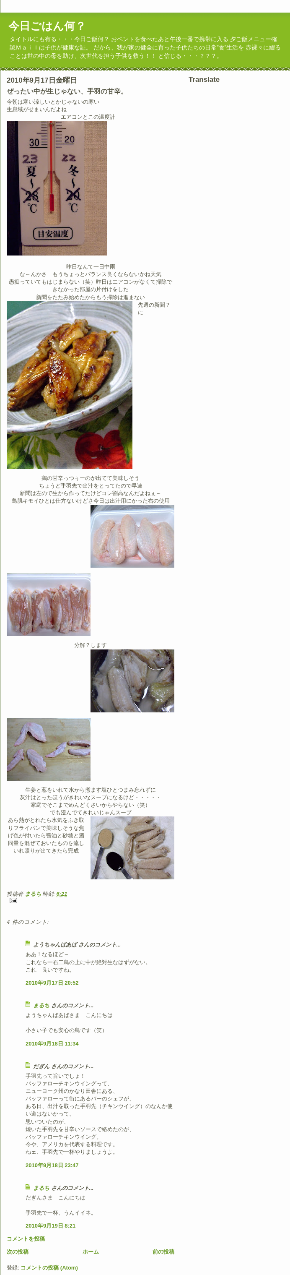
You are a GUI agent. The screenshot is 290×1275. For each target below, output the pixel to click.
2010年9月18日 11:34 (52, 1043)
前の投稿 (163, 1252)
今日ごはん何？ (47, 26)
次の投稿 (17, 1252)
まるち (41, 1005)
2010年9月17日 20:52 (52, 983)
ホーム (91, 1252)
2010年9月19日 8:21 (50, 1226)
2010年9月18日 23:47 (52, 1165)
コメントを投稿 (26, 1239)
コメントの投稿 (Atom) (49, 1268)
